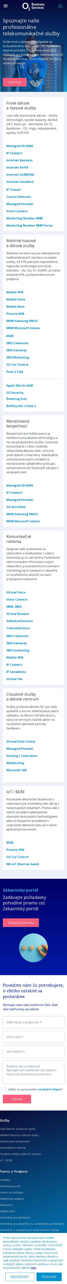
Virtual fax (14, 679)
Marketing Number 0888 (24, 218)
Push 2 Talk (14, 372)
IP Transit (13, 190)
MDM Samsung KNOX (22, 321)
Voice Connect (17, 211)
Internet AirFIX (17, 167)
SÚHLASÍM (49, 1277)
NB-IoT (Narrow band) (22, 864)
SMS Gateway (16, 350)
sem (33, 1267)
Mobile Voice (15, 299)
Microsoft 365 (16, 770)
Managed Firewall (19, 204)
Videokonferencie (19, 621)
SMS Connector (17, 343)
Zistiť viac (14, 82)
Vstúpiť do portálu (21, 923)
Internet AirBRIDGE (20, 175)
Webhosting (15, 763)
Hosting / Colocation (21, 756)
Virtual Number (17, 614)
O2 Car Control (17, 365)
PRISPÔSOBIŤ (20, 1277)
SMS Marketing (17, 357)
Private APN (15, 314)
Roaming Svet (16, 399)
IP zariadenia (16, 672)
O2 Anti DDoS (16, 507)
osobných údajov (50, 1089)
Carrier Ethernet (18, 197)
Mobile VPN (14, 292)
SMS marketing (17, 650)
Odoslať (17, 1099)
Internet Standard (19, 182)
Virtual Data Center (21, 741)
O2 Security (14, 393)
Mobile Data (15, 307)
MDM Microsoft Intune (23, 328)
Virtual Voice (15, 592)
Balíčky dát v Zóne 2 (21, 406)
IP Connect (14, 153)
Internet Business (19, 160)
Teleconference (18, 628)
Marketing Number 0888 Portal (29, 225)
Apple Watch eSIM (19, 385)
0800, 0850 (13, 607)
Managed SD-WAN (19, 146)
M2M (10, 336)
